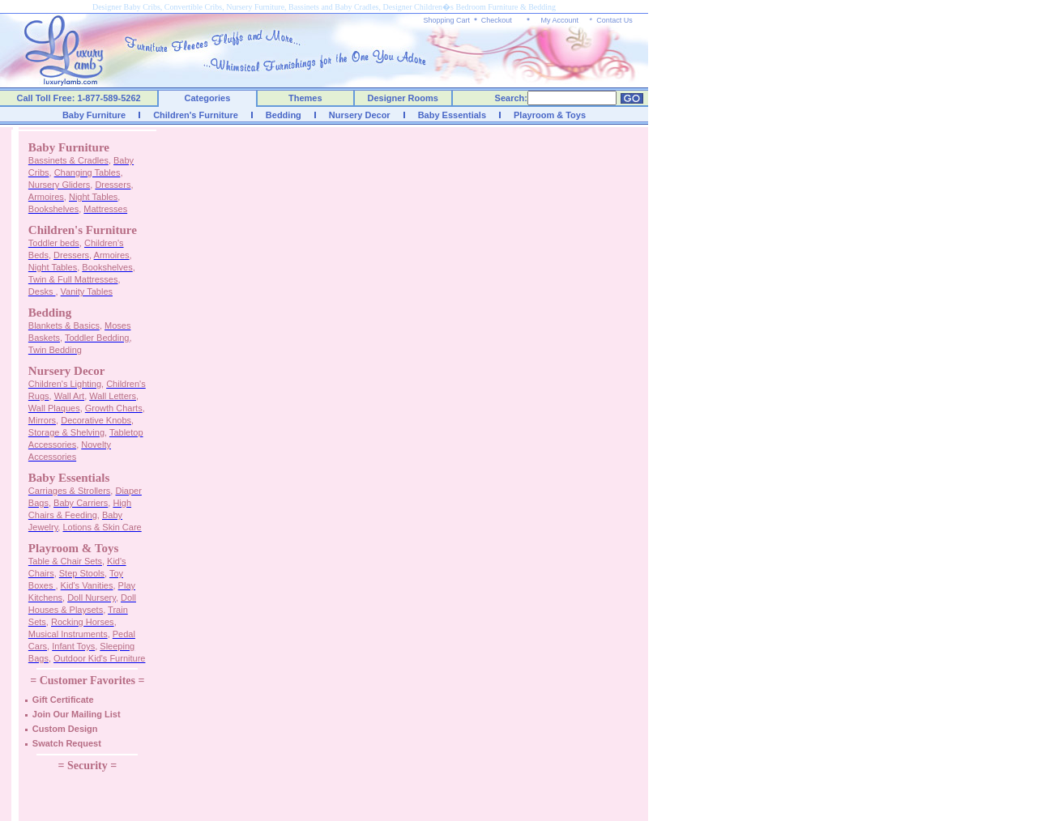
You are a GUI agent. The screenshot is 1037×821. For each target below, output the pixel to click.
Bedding (283, 115)
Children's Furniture (195, 115)
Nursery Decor (359, 115)
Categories (208, 98)
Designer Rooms (402, 98)
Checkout (496, 20)
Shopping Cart (447, 20)
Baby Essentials (452, 115)
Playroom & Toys (550, 115)
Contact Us (614, 20)
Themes (305, 98)
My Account (559, 20)
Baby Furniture (94, 115)
